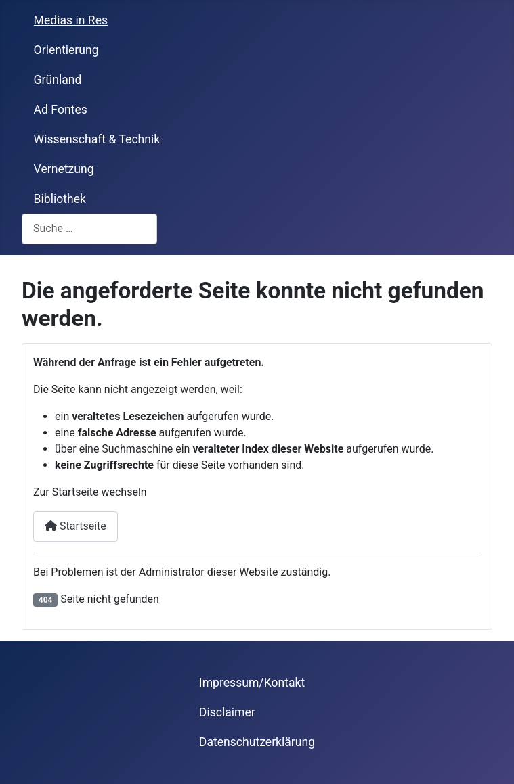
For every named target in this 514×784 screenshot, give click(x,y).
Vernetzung (64, 169)
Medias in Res (71, 20)
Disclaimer (227, 712)
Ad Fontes (60, 109)
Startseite (75, 526)
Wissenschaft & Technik (97, 139)
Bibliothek (60, 199)
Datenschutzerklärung (257, 742)
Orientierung (66, 50)
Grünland (58, 80)
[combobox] (89, 229)
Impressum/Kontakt (252, 682)
